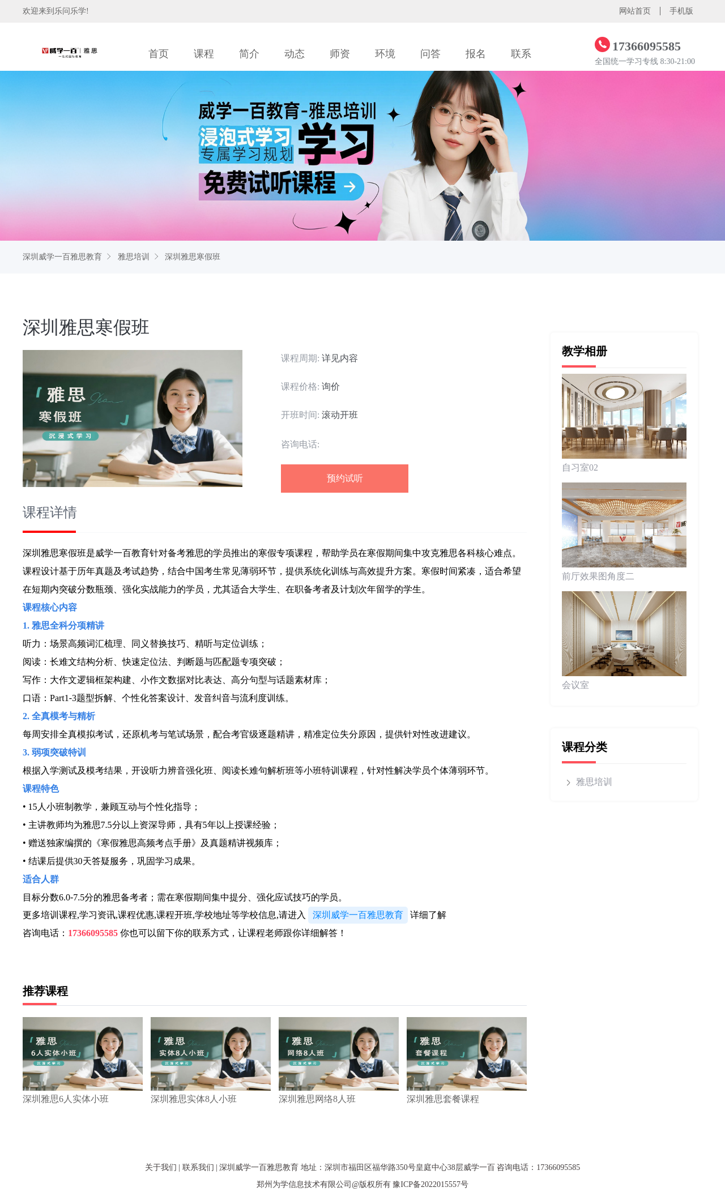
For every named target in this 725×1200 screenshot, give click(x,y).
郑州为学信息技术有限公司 (304, 1184)
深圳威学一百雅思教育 (62, 257)
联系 (521, 53)
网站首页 (635, 11)
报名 (476, 53)
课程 (204, 53)
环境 (385, 53)
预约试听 (345, 478)
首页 (158, 53)
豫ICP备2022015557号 (430, 1184)
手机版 (681, 11)
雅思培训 (134, 257)
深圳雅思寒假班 (192, 257)
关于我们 (161, 1167)
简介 (249, 53)
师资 (340, 53)
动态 (294, 53)
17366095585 (93, 933)
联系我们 (198, 1167)
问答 (430, 53)
